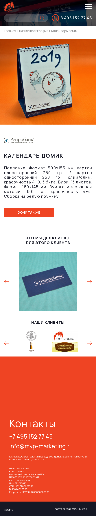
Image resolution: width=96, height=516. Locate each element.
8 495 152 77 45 (76, 17)
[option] (48, 281)
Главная (10, 31)
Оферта (8, 509)
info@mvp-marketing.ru (41, 446)
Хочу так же (29, 212)
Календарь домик (64, 31)
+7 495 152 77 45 (31, 437)
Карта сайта (62, 509)
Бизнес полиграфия (33, 31)
